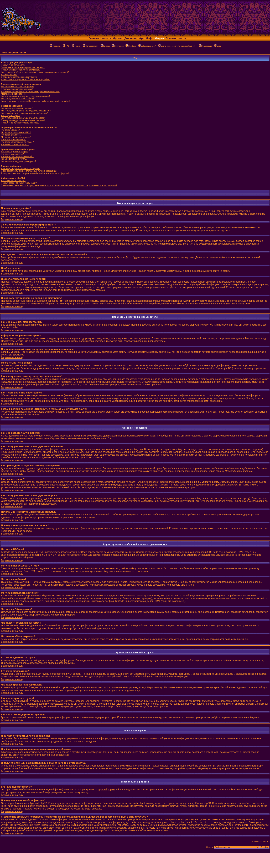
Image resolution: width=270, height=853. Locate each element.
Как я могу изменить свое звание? (17, 99)
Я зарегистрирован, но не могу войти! (19, 77)
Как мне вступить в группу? (14, 159)
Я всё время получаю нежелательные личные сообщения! (29, 171)
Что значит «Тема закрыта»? (15, 144)
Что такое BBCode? (10, 130)
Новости (106, 38)
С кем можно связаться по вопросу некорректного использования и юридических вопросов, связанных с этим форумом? (59, 185)
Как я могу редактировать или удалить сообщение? (25, 111)
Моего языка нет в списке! (13, 94)
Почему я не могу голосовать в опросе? (20, 123)
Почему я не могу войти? (13, 65)
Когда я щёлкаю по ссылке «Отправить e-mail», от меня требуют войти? (35, 101)
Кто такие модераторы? (12, 154)
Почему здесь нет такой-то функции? (19, 183)
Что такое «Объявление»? (13, 139)
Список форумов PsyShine (13, 52)
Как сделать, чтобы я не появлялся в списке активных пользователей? (35, 72)
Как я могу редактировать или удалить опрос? (23, 118)
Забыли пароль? (147, 46)
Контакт (183, 38)
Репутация (118, 46)
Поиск (76, 46)
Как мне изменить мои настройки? (17, 86)
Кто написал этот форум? (13, 180)
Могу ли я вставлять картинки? (16, 137)
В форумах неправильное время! (17, 89)
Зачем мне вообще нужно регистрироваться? (23, 67)
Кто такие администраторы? (14, 151)
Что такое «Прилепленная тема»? (17, 142)
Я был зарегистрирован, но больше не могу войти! (25, 79)
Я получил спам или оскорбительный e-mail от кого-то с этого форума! (35, 173)
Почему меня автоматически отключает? (20, 70)
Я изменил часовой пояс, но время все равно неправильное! (30, 91)
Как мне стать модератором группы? (18, 161)
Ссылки (171, 38)
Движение (130, 38)
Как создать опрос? (10, 115)
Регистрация (205, 46)
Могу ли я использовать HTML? (16, 132)
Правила (55, 46)
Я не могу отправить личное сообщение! (20, 168)
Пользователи (90, 46)
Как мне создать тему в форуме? (17, 108)
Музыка (117, 38)
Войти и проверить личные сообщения (176, 46)
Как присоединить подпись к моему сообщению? (24, 113)
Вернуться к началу (12, 219)
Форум (159, 38)
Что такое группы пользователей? (17, 156)
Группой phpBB (106, 789)
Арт (141, 38)
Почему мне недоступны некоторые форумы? (23, 120)
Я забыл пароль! (9, 74)
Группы (105, 46)
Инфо (149, 38)
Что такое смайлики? (11, 135)
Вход (217, 46)
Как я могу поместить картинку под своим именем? (25, 96)
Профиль (131, 46)
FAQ (66, 46)
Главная (94, 38)
